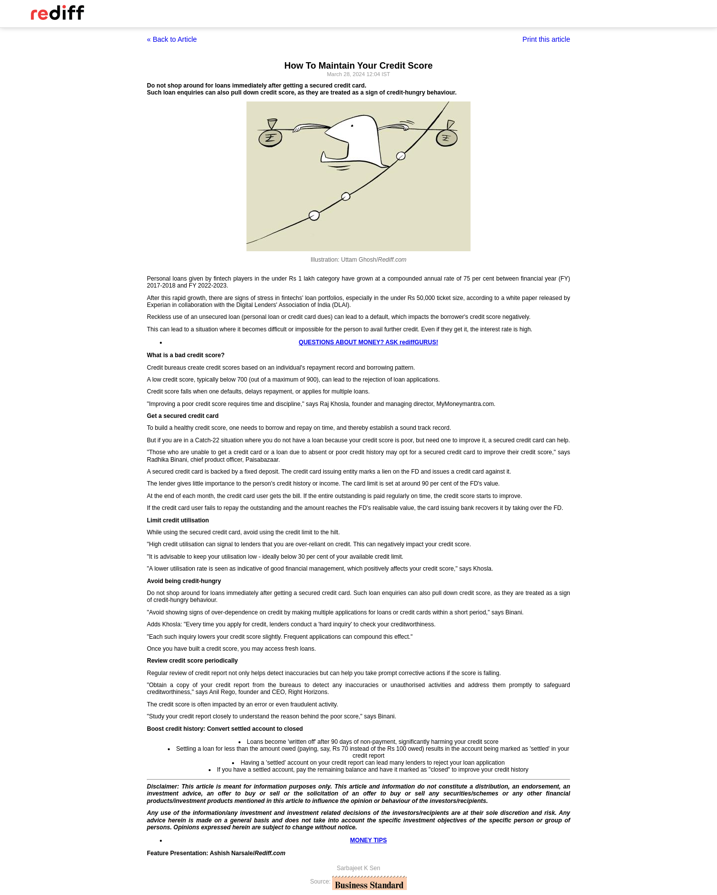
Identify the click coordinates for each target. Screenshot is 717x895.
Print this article (546, 39)
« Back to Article (172, 39)
